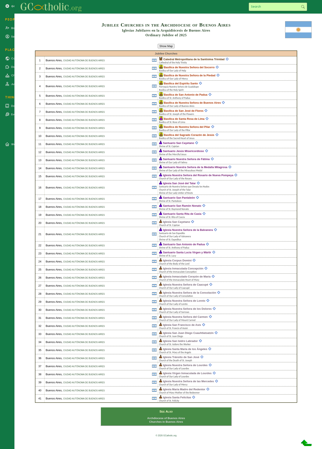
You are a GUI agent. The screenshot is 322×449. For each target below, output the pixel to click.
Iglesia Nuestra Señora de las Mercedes (188, 381)
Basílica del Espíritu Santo (181, 83)
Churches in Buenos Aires (166, 421)
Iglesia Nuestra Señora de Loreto (184, 300)
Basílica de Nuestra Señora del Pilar (187, 126)
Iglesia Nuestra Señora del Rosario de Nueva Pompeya (198, 175)
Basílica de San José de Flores (184, 110)
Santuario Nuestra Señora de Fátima (186, 159)
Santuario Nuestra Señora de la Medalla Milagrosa (195, 167)
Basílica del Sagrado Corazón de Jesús (189, 135)
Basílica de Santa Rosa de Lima (184, 118)
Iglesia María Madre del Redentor (184, 389)
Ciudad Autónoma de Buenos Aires (84, 60)
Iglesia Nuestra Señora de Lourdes (185, 365)
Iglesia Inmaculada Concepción (183, 268)
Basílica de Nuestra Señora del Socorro (189, 67)
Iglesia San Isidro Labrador (180, 341)
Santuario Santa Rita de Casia (182, 213)
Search (303, 6)
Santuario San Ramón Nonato (182, 205)
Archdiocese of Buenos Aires (166, 418)
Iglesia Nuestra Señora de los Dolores (187, 308)
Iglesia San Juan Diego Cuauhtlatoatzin (188, 333)
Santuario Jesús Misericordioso (183, 151)
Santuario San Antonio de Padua (184, 244)
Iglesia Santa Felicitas (177, 397)
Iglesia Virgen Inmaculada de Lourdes (187, 373)
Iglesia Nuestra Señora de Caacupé (185, 284)
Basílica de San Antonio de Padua (186, 94)
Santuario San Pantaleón (179, 197)
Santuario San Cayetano (178, 143)
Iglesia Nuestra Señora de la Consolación (189, 292)
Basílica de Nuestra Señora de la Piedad (189, 75)
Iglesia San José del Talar (179, 183)
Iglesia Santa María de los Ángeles (185, 349)
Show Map (166, 46)
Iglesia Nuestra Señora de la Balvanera (188, 229)
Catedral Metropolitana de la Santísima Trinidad (194, 59)
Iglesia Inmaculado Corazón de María (187, 276)
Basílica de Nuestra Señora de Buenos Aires (192, 102)
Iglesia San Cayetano (176, 221)
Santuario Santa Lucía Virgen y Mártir (187, 252)
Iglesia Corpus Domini (177, 260)
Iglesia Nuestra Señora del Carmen (185, 316)
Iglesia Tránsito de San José (181, 357)
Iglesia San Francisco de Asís (182, 324)
